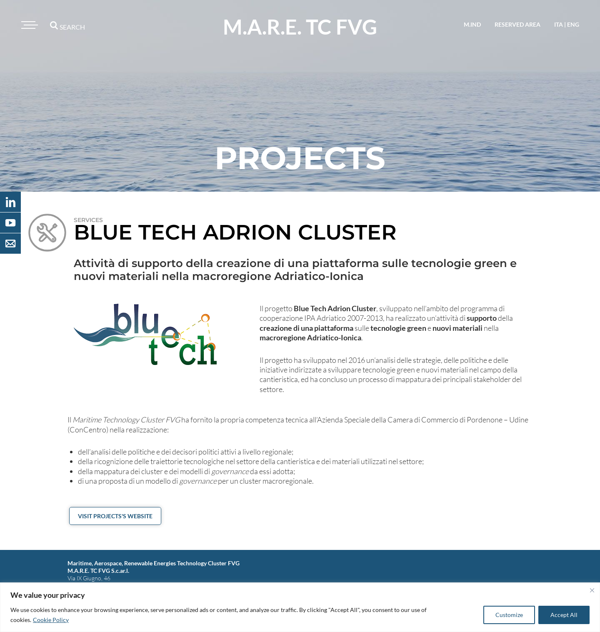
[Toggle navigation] (28, 25)
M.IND (472, 24)
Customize (509, 614)
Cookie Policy (51, 619)
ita (558, 24)
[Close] (592, 590)
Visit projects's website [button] (115, 516)
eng (573, 24)
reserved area (517, 24)
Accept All (564, 614)
